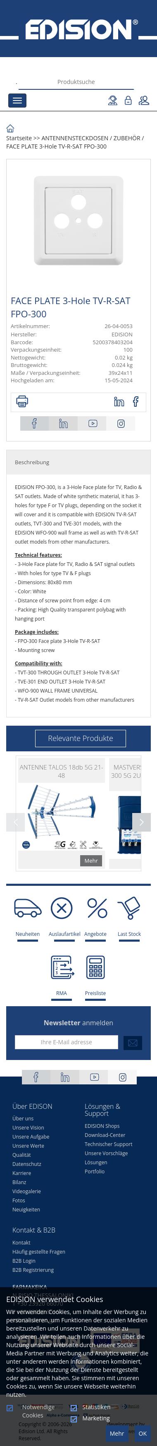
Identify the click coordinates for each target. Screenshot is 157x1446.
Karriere (21, 1173)
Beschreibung (32, 462)
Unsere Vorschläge (106, 1153)
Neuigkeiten (26, 1209)
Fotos (18, 1200)
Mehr (117, 1433)
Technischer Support (108, 1144)
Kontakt (21, 1242)
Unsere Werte (28, 1145)
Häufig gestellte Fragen (38, 1251)
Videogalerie (26, 1191)
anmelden (78, 1022)
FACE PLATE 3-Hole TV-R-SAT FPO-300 (56, 146)
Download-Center (105, 1135)
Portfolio (95, 1171)
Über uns (22, 1118)
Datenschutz (26, 1164)
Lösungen (96, 1162)
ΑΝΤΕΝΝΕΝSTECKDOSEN (74, 138)
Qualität (21, 1154)
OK (143, 1433)
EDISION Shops (102, 1125)
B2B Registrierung (33, 1269)
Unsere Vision (28, 1127)
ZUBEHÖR (127, 138)
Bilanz (19, 1182)
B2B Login (24, 1260)
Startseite (19, 138)
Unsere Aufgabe (31, 1136)
